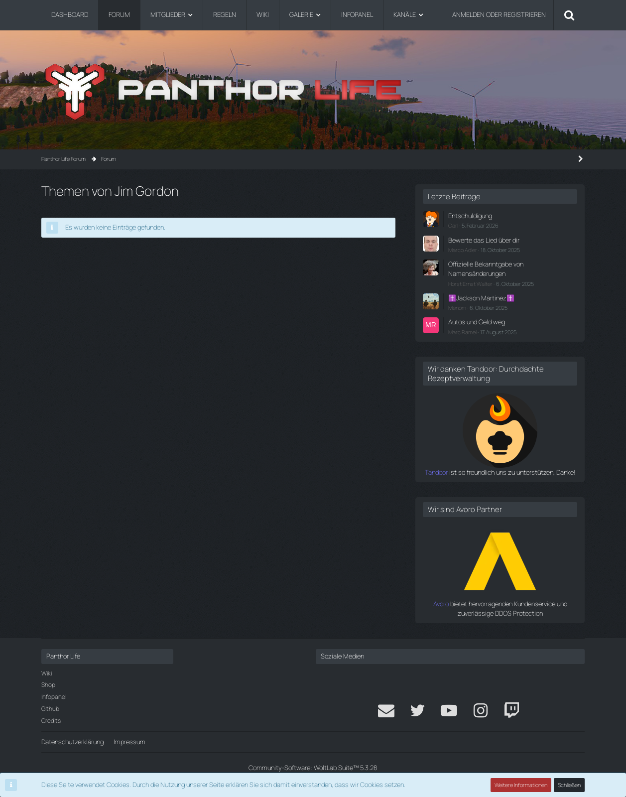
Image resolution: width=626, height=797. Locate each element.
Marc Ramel (462, 332)
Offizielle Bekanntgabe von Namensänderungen (485, 269)
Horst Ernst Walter (470, 283)
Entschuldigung (470, 215)
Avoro (441, 603)
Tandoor (436, 472)
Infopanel (53, 696)
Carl (453, 225)
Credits (51, 720)
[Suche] (569, 15)
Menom (457, 307)
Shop (48, 684)
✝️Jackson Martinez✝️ (481, 297)
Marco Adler (462, 250)
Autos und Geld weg (476, 321)
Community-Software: (313, 767)
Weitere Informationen (521, 785)
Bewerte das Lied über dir (483, 240)
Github (50, 708)
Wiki (46, 673)
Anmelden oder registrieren (499, 14)
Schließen (569, 785)
